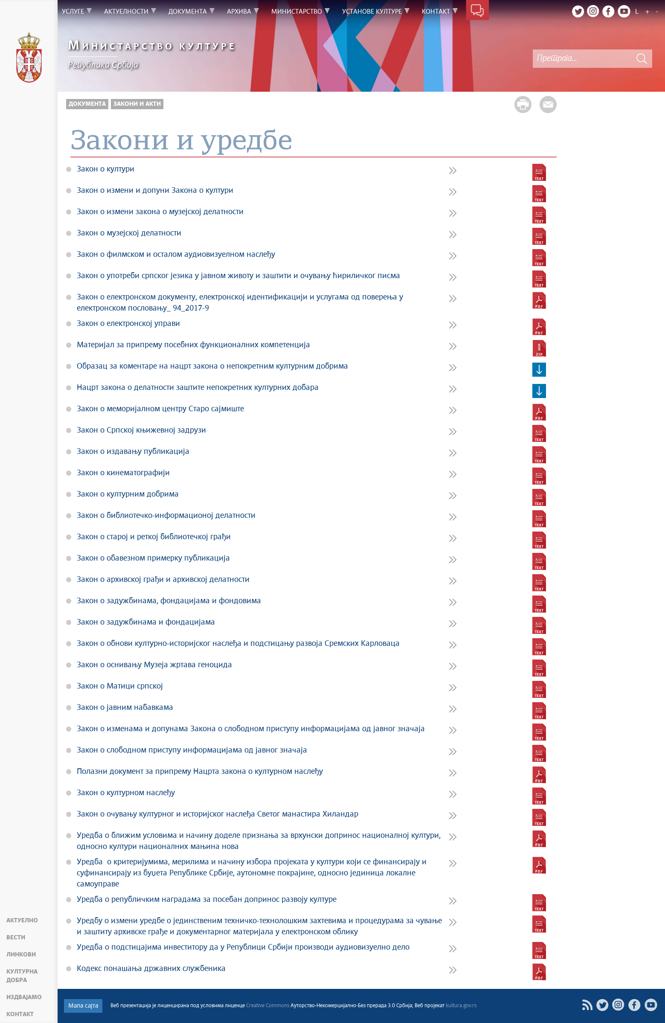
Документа (87, 104)
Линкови (21, 955)
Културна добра (22, 976)
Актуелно (22, 921)
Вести (15, 938)
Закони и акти (137, 104)
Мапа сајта (83, 1006)
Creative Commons (267, 1005)
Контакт (20, 1014)
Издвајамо (24, 997)
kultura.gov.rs (461, 1005)
